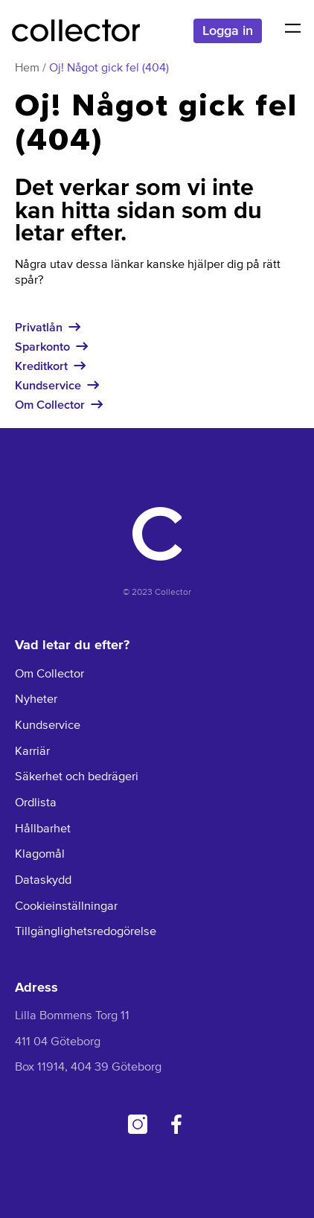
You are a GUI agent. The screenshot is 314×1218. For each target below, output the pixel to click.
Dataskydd (43, 880)
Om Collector (50, 404)
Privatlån (39, 327)
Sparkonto (42, 346)
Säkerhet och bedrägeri (76, 777)
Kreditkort (41, 365)
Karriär (32, 751)
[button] (292, 30)
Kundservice (48, 385)
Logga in (227, 30)
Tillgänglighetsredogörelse (85, 931)
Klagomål (40, 854)
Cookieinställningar (66, 906)
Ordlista (36, 803)
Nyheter (36, 699)
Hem (27, 68)
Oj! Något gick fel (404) (109, 68)
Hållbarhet (43, 829)
